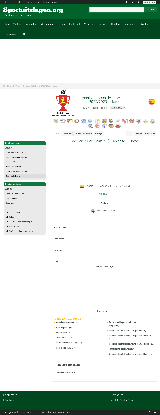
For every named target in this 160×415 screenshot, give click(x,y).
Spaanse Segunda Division (16, 157)
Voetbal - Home (11, 136)
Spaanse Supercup (13, 166)
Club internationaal (25, 184)
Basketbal (74, 24)
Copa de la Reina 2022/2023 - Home (41, 86)
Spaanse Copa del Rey (15, 162)
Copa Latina (10, 203)
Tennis (61, 24)
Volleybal (89, 24)
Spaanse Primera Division (16, 152)
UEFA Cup (10, 217)
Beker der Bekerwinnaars (15, 193)
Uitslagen (67, 133)
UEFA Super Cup (12, 226)
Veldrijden (31, 24)
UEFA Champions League (16, 212)
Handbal (115, 24)
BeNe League (11, 198)
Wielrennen (47, 24)
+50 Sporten (10, 33)
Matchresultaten (66, 372)
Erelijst (138, 133)
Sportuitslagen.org (15, 10)
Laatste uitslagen (51, 2)
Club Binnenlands (25, 143)
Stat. (129, 133)
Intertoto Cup (11, 208)
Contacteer (11, 400)
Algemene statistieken (69, 319)
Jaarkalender (32, 2)
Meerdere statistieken (68, 365)
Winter (144, 24)
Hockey (102, 24)
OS (23, 33)
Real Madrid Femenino (106, 210)
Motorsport (131, 24)
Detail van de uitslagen (104, 266)
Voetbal (17, 24)
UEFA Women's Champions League (19, 231)
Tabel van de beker (83, 133)
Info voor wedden (13, 2)
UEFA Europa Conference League (19, 222)
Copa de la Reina (13, 176)
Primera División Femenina (16, 171)
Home (7, 24)
